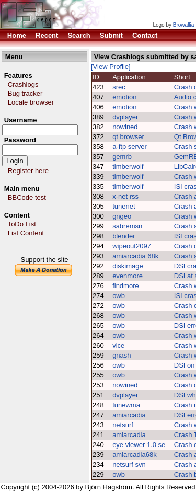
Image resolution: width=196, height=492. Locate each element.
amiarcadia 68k (135, 256)
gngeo (121, 216)
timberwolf (128, 166)
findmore (125, 286)
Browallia (183, 25)
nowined (124, 127)
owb (118, 296)
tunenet (123, 206)
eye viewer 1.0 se (138, 445)
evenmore (127, 276)
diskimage (127, 266)
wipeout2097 (131, 246)
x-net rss (125, 196)
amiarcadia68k (134, 455)
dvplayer (125, 117)
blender (123, 236)
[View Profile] (111, 67)
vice (118, 345)
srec (118, 87)
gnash (121, 355)
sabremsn (127, 226)
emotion (124, 97)
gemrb (122, 157)
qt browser (128, 137)
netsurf (122, 425)
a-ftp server (129, 147)
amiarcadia (129, 415)
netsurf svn (129, 464)
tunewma (126, 405)
